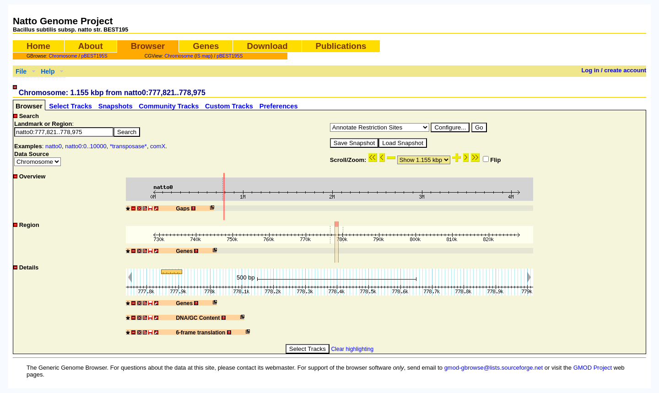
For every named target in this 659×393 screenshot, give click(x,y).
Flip (492, 159)
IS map (203, 56)
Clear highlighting (352, 349)
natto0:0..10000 (85, 146)
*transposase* (128, 146)
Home (38, 46)
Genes (206, 46)
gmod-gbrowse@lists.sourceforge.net (493, 367)
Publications (341, 46)
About (90, 46)
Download (267, 46)
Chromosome (63, 56)
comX (157, 146)
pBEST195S (94, 56)
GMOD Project (592, 367)
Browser (148, 46)
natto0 (53, 146)
